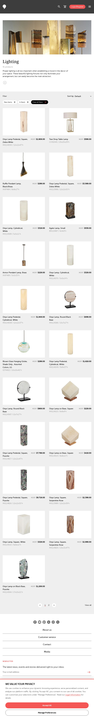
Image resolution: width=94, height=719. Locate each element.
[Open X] (57, 622)
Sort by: (70, 96)
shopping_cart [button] (65, 6)
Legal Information (73, 695)
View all (88, 605)
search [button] (59, 6)
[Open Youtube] (39, 622)
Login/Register (77, 7)
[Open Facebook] (35, 622)
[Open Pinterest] (44, 622)
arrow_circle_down (5, 82)
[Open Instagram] (53, 622)
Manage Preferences (47, 713)
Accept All (47, 705)
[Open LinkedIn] (48, 622)
